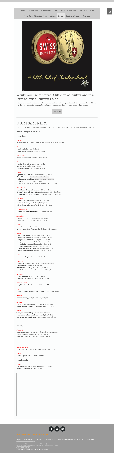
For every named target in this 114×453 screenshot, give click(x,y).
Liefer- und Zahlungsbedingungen (25, 441)
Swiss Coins (33, 10)
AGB (25, 444)
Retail (60, 16)
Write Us (57, 111)
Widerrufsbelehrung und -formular (36, 444)
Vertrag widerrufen (23, 447)
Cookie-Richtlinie (48, 445)
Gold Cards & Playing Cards (35, 16)
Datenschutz (39, 445)
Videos (53, 16)
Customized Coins (86, 10)
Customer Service (73, 16)
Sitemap (56, 445)
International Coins (49, 10)
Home (22, 10)
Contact (86, 16)
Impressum (19, 444)
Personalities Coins (68, 10)
